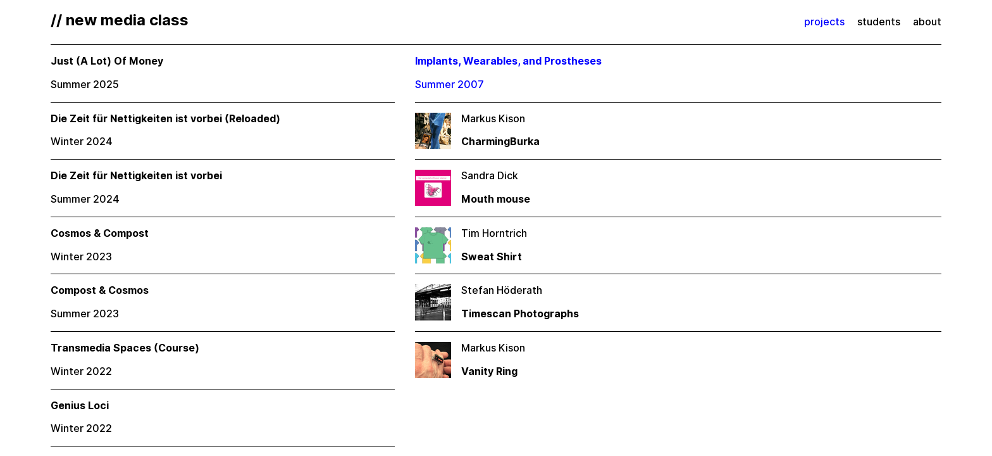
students (878, 22)
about (927, 22)
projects (824, 22)
